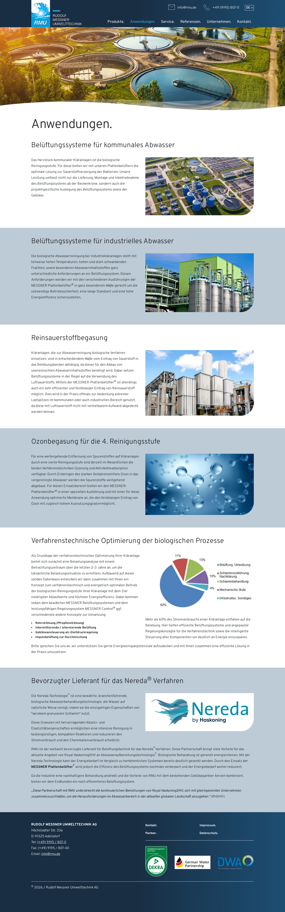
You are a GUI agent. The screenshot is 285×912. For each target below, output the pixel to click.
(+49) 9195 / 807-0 (51, 842)
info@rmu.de (50, 854)
